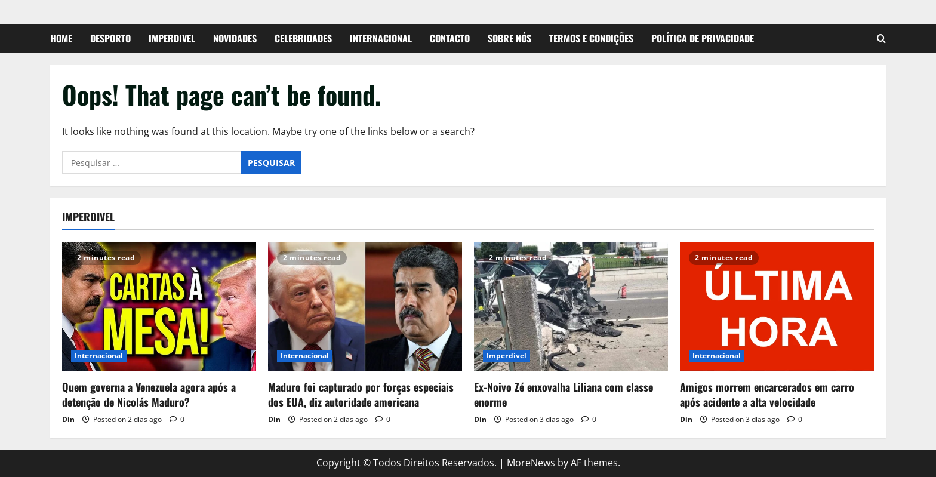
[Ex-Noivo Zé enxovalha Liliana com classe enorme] (571, 306)
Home (61, 38)
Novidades (235, 38)
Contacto (450, 38)
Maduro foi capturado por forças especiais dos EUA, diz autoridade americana (361, 394)
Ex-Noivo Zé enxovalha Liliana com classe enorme (563, 394)
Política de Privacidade (702, 38)
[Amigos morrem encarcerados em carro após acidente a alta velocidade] (777, 306)
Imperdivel (172, 38)
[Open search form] (881, 38)
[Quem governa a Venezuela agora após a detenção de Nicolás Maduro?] (159, 306)
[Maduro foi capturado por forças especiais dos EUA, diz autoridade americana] (365, 306)
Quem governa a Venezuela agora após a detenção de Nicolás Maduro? (149, 394)
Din (68, 419)
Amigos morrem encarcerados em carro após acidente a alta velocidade (767, 394)
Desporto (110, 38)
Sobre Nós (509, 38)
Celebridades (303, 38)
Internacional (381, 38)
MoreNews (531, 462)
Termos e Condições (591, 38)
